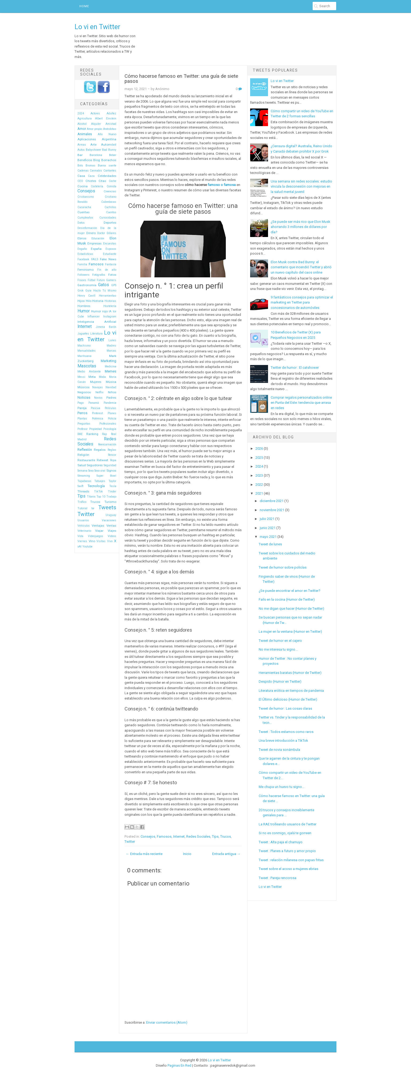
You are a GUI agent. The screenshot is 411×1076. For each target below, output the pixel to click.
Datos (81, 222)
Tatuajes (99, 481)
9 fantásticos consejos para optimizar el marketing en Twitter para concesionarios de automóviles (302, 302)
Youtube (87, 546)
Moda (102, 377)
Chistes (91, 181)
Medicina (110, 366)
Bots (80, 165)
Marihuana (84, 356)
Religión (83, 455)
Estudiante (109, 254)
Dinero (91, 233)
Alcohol (82, 124)
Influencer (93, 316)
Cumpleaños (85, 217)
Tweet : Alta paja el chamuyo (281, 842)
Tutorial (82, 508)
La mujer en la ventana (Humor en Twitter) (290, 632)
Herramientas (107, 295)
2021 (259, 493)
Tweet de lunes (270, 544)
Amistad (111, 124)
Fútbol (91, 280)
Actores (95, 113)
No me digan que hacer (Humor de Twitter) (291, 609)
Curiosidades (107, 217)
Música (111, 382)
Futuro (101, 280)
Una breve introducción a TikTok (283, 741)
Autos (81, 150)
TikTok (98, 491)
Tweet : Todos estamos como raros (286, 732)
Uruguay (111, 515)
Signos (111, 470)
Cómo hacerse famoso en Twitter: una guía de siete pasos (181, 78)
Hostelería (109, 306)
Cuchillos (110, 207)
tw (92, 508)
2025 (259, 458)
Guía (88, 290)
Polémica (97, 418)
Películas (110, 408)
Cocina (82, 186)
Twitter (86, 514)
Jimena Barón (106, 327)
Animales (84, 134)
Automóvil (108, 144)
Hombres (83, 306)
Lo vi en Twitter (97, 27)
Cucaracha (84, 207)
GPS (113, 285)
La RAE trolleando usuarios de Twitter (287, 824)
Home (84, 6)
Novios (98, 397)
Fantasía (110, 264)
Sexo (91, 470)
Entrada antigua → (226, 854)
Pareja (82, 408)
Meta (92, 377)
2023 (259, 475)
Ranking (92, 434)
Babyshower (93, 150)
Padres (111, 397)
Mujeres (95, 382)
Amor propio (94, 129)
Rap (104, 434)
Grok (80, 290)
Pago (80, 403)
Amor (81, 129)
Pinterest (97, 413)
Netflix (99, 392)
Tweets (107, 507)
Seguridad (110, 465)
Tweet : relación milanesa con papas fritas (291, 860)
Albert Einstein (105, 118)
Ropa (113, 460)
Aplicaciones (86, 139)
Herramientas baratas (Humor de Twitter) (290, 673)
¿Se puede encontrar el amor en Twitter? (289, 591)
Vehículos (83, 525)
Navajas (97, 387)
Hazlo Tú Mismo (104, 290)
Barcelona (96, 155)
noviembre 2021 (272, 510)
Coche (112, 181)
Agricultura (84, 118)
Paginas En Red (179, 1065)
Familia (82, 264)
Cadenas (83, 170)
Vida (80, 536)
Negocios (84, 392)
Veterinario (84, 531)
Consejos (86, 191)
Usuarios (83, 520)
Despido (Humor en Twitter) (280, 681)
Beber (112, 155)
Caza (91, 176)
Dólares (111, 233)
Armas (81, 144)
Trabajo (111, 496)
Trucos (95, 502)
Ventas (111, 525)
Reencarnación (107, 444)
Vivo (110, 541)
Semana (82, 470)
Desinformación (87, 228)
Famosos (96, 264)
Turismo (110, 502)
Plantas (82, 418)
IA (110, 311)
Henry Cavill (86, 295)
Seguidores (95, 465)
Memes (110, 371)
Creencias (110, 191)
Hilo (88, 301)
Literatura (96, 333)
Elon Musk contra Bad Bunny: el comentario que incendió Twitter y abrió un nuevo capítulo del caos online (301, 267)
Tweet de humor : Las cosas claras (285, 708)
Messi (81, 377)
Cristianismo (85, 197)
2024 (80, 113)
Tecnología (96, 486)
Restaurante (86, 460)
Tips (81, 496)
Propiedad (95, 429)
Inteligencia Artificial (96, 322)
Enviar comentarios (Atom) (166, 1022)
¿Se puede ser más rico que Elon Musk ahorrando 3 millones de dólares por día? (300, 227)
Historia (97, 301)
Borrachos (108, 160)
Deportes (110, 222)
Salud (81, 465)
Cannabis (96, 170)
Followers (83, 275)
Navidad (111, 387)
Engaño (82, 249)
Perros (82, 413)
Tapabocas (84, 481)
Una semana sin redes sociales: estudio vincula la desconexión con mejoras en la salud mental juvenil (301, 186)
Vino (92, 541)
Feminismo (85, 269)
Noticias (83, 397)
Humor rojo (99, 311)
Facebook (83, 259)
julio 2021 (267, 519)
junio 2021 (268, 528)
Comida (111, 186)
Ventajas (98, 525)
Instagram (109, 316)
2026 (259, 448)
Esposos (111, 249)
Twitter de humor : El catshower (295, 368)
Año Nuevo (107, 134)
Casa (81, 176)
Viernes (82, 541)
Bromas (90, 165)
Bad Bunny (109, 150)
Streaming (83, 475)
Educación (97, 238)
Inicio (187, 854)
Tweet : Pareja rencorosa (277, 878)
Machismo (84, 345)
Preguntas (83, 423)
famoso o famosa (222, 185)
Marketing (108, 361)
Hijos (81, 301)
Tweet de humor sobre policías (283, 567)
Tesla (112, 486)
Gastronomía (86, 285)
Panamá (93, 403)
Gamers (111, 280)
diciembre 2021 (272, 501)
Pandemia (110, 403)
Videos (112, 536)
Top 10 (100, 496)
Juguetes (83, 333)
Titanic (91, 496)
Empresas (94, 243)
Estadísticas (85, 254)
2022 (259, 485)
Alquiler (96, 124)
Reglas (112, 450)
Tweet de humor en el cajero (280, 641)
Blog (96, 160)
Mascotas (86, 366)
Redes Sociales (198, 836)
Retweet (102, 460)
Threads (83, 491)
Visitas (101, 541)
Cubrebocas (108, 202)
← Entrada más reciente (144, 854)
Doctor (101, 233)
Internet (84, 326)
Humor (83, 311)
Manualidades (86, 350)
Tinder (112, 491)
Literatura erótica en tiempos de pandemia (291, 691)
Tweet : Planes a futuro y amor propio (287, 851)
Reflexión (84, 450)
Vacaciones (109, 520)
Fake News (108, 259)
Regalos (100, 450)
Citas (102, 181)
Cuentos (111, 212)
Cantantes (109, 170)
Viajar (99, 531)
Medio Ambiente (89, 371)
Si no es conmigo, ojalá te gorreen (285, 833)
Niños (112, 392)
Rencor (112, 455)
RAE (80, 434)
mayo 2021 (268, 537)
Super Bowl (106, 475)
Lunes (112, 340)
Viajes (112, 531)
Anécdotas (109, 129)
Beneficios (84, 160)
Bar (80, 155)
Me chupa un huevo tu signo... (281, 787)
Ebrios (81, 238)
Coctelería (97, 186)
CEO (80, 181)
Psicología (109, 429)
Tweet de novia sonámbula (279, 750)
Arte (93, 144)
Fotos (112, 275)
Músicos (83, 387)
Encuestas (109, 243)
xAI (79, 546)
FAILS (94, 259)
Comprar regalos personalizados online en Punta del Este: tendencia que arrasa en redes (301, 402)
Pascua (95, 408)
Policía (112, 418)
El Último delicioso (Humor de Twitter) (288, 699)
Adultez (111, 113)
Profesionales (107, 423)
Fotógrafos (98, 275)
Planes (112, 413)
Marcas (111, 350)
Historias (110, 301)
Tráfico (81, 502)
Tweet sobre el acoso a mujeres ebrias (288, 869)
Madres (111, 345)
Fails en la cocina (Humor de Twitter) (287, 599)
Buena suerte (107, 165)
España (96, 249)
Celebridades (107, 176)
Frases (81, 280)
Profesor (82, 429)
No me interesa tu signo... (278, 649)
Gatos (103, 284)
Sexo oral (99, 470)
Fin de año (106, 269)
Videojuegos (95, 536)
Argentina (109, 139)
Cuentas (83, 212)
